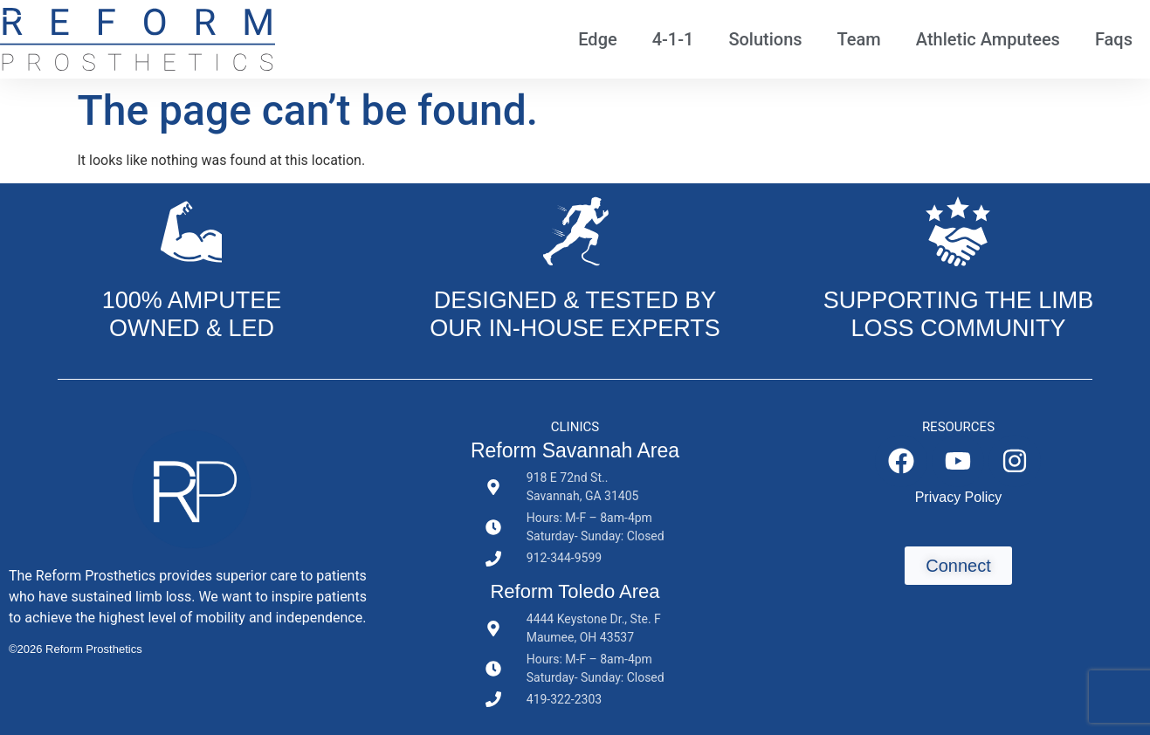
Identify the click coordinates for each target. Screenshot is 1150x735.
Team (859, 39)
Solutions (765, 39)
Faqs (1114, 39)
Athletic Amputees (988, 39)
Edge (597, 39)
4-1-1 (673, 39)
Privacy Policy (958, 497)
